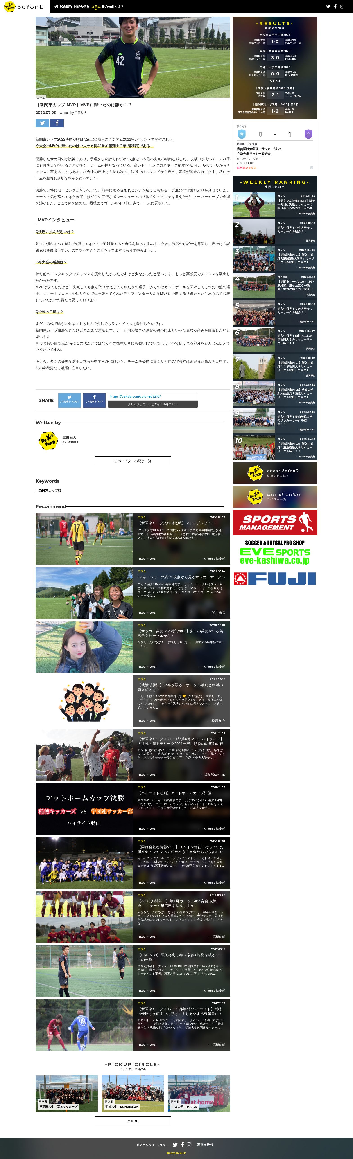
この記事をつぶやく (69, 399)
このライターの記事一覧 (132, 461)
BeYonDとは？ (113, 6)
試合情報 (66, 6)
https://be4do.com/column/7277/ (135, 396)
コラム (96, 6)
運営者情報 (205, 1144)
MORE (132, 1121)
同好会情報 (82, 6)
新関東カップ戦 (50, 490)
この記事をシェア (94, 399)
